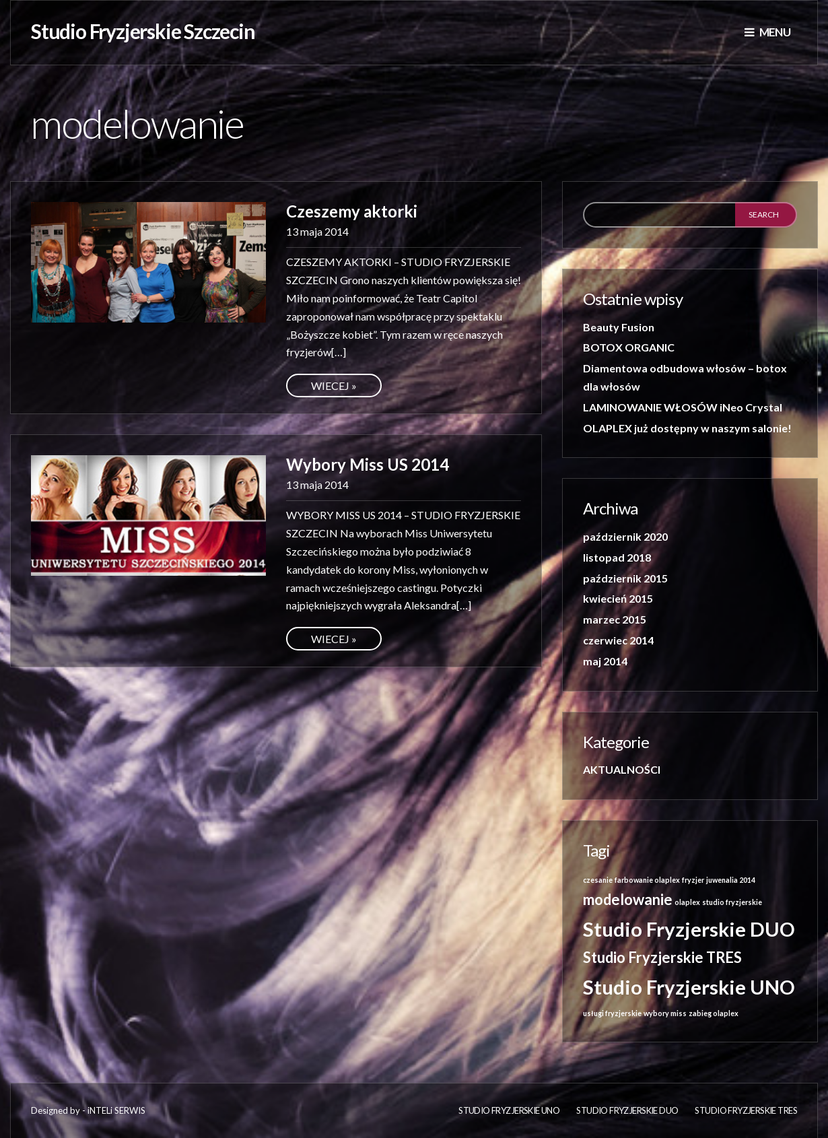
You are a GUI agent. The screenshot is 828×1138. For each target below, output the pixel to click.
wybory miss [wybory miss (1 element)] (665, 1013)
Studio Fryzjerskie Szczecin (143, 31)
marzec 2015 (614, 619)
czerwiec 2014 (618, 640)
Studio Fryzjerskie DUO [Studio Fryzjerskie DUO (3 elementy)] (689, 929)
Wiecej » (334, 385)
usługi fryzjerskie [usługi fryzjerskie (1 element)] (612, 1013)
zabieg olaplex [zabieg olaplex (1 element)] (713, 1013)
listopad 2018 (617, 557)
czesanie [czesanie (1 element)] (598, 879)
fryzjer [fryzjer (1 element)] (693, 879)
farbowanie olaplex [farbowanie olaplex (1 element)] (647, 879)
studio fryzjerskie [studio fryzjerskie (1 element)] (732, 902)
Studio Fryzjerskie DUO (627, 1110)
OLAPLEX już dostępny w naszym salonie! (687, 428)
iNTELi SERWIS (116, 1110)
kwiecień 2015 (618, 598)
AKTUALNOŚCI (621, 769)
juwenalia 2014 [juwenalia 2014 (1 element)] (730, 879)
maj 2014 (605, 661)
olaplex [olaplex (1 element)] (687, 902)
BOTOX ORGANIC (629, 347)
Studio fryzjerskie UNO (508, 1110)
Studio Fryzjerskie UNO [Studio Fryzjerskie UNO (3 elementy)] (689, 987)
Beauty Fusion (618, 327)
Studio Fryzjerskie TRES (746, 1110)
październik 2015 (625, 578)
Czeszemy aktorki (351, 211)
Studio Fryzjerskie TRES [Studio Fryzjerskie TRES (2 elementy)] (662, 957)
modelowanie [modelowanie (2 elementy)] (627, 899)
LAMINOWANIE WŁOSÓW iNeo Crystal (682, 407)
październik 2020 (625, 536)
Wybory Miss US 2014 (367, 464)
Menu (767, 32)
